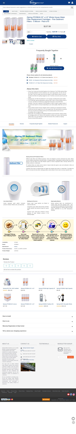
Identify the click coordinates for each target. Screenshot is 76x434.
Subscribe (70, 357)
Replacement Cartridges (10, 13)
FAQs (8, 391)
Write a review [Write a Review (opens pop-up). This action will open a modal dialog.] (30, 40)
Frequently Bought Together (36, 123)
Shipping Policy (29, 391)
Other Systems (53, 11)
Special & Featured (33, 13)
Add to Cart (37, 36)
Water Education (65, 391)
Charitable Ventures (46, 391)
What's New (14, 11)
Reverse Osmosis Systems (26, 11)
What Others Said (56, 391)
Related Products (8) (53, 123)
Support (65, 123)
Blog (41, 13)
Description (11, 123)
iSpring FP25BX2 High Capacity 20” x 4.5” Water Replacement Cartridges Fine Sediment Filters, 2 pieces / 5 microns (65, 288)
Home (6, 11)
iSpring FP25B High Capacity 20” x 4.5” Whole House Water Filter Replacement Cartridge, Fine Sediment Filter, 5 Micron (47, 288)
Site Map (10, 392)
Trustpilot (31, 44)
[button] (72, 3)
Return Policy (21, 391)
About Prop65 (38, 391)
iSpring (15, 246)
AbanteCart (65, 398)
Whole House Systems (41, 11)
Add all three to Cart (54, 68)
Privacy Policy (14, 391)
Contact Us (4, 392)
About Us (3, 391)
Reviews (22, 123)
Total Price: (51, 32)
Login (15, 392)
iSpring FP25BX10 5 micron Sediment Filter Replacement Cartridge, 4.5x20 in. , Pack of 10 (11, 304)
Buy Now (56, 36)
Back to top (73, 422)
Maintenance (22, 13)
